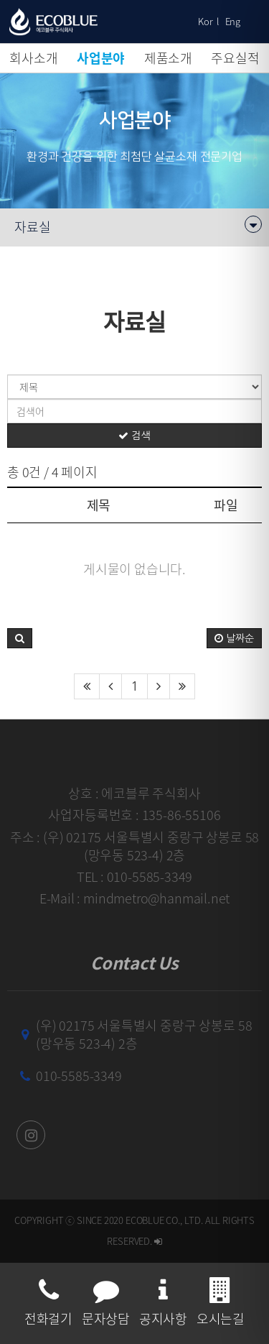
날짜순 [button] (234, 638)
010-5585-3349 (79, 1075)
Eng (232, 21)
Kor (205, 21)
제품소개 (168, 58)
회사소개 (33, 58)
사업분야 (101, 58)
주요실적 (235, 58)
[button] (19, 638)
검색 (134, 436)
